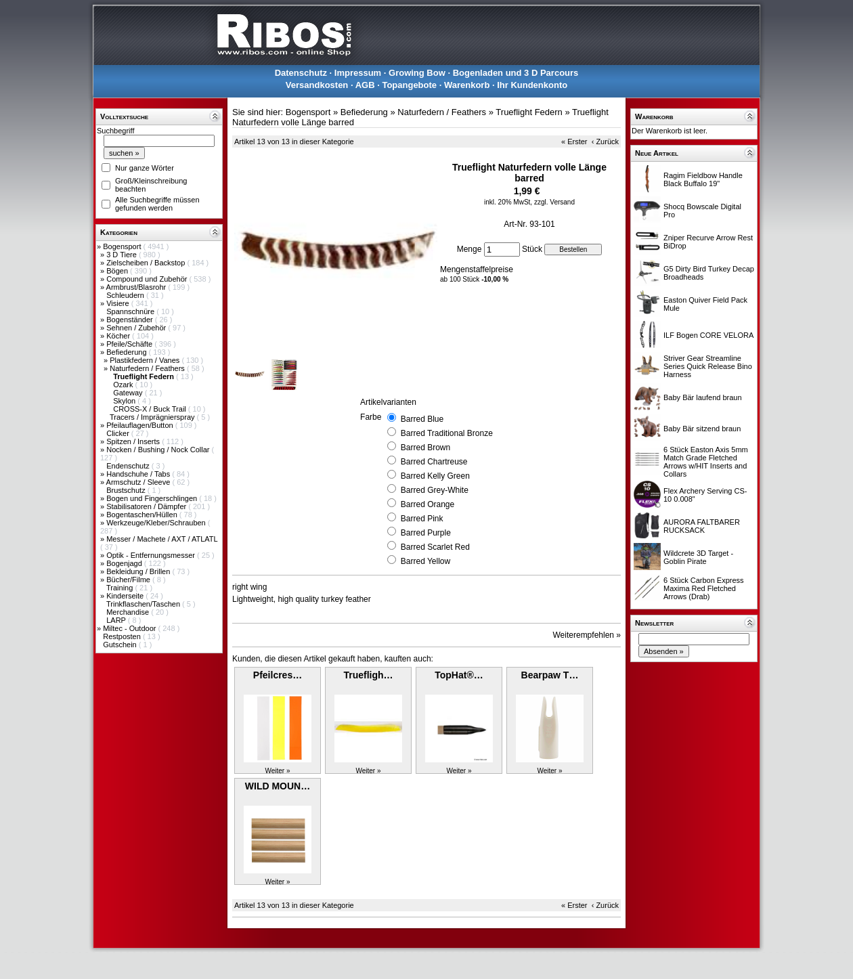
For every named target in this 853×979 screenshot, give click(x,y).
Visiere (118, 303)
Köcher (119, 336)
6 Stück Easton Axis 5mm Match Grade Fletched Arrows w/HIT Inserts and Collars (705, 461)
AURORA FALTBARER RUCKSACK (701, 526)
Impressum (357, 73)
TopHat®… (459, 675)
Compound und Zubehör (147, 279)
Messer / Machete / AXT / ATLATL (161, 539)
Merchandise (128, 612)
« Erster (574, 141)
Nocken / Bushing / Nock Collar (158, 449)
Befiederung (127, 352)
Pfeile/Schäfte (130, 344)
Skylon (125, 401)
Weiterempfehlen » (587, 635)
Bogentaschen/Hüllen (142, 514)
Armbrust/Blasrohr (137, 287)
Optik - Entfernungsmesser (151, 555)
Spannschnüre (131, 311)
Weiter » (277, 771)
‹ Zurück (605, 141)
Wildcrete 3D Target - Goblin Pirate (698, 557)
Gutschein (121, 644)
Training (120, 588)
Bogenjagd (125, 563)
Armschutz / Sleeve (139, 482)
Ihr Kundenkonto (532, 85)
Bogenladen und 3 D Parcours (516, 73)
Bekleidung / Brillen (139, 571)
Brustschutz (127, 490)
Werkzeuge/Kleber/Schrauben (157, 523)
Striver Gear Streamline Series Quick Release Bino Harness (707, 366)
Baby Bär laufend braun (702, 397)
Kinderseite (126, 596)
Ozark (124, 384)
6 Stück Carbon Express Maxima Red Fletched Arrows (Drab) (703, 588)
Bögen (118, 271)
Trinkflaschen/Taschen (144, 604)
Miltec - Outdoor (130, 628)
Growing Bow (417, 73)
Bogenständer (130, 320)
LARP (117, 620)
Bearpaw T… (550, 675)
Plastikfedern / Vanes (145, 360)
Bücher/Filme (129, 579)
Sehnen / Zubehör (137, 328)
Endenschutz (129, 466)
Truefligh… (368, 675)
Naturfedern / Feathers (148, 368)
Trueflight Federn (529, 112)
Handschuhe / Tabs (139, 474)
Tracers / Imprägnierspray (153, 417)
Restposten (123, 636)
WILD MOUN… (277, 786)
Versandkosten (317, 85)
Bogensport (123, 246)
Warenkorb (466, 85)
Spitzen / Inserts (134, 441)
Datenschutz (301, 73)
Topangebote (409, 85)
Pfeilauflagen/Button (140, 425)
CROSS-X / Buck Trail (150, 409)
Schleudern (126, 295)
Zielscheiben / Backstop (146, 263)
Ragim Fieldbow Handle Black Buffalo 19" (703, 179)
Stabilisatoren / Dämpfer (147, 506)
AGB (365, 85)
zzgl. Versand (554, 202)
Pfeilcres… (277, 675)
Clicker (118, 433)
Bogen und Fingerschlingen (152, 498)
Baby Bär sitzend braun (702, 429)
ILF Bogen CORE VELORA (708, 335)
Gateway (128, 393)
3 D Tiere (122, 255)
